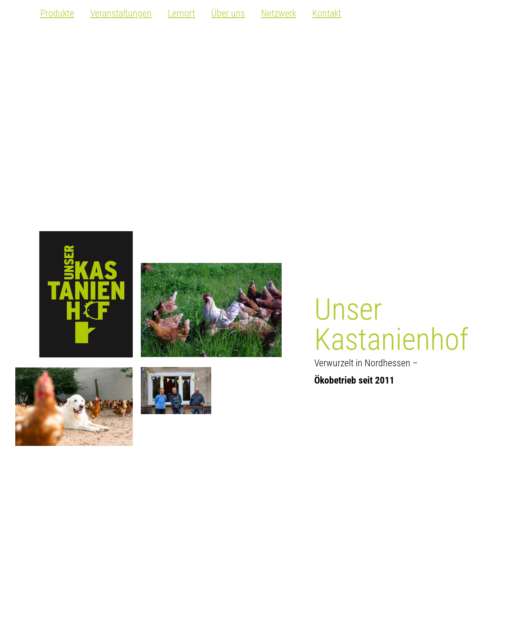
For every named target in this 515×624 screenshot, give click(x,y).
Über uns (228, 13)
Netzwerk (278, 13)
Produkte (57, 13)
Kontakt (326, 13)
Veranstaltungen (121, 13)
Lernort (181, 13)
